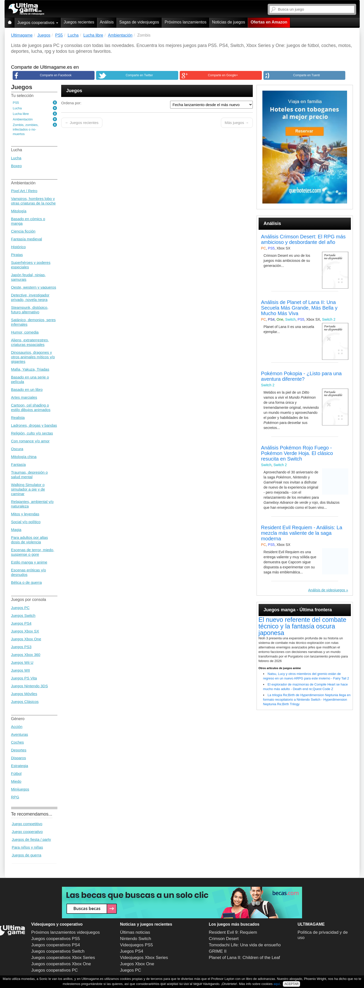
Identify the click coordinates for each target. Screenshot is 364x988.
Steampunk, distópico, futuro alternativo (30, 309)
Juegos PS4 (21, 623)
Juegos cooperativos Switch (58, 951)
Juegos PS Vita (24, 678)
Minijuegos (20, 789)
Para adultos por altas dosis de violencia (29, 539)
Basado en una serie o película (30, 379)
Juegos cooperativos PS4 (55, 945)
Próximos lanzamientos (185, 22)
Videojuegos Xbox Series (144, 957)
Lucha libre (21, 114)
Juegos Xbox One (26, 639)
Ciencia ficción (23, 231)
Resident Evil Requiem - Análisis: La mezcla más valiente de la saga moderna (301, 533)
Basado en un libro (27, 389)
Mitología (19, 211)
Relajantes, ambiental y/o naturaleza (32, 503)
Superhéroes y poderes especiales (31, 264)
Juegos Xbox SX (25, 631)
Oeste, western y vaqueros (33, 287)
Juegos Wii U (22, 662)
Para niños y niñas (27, 847)
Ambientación (23, 119)
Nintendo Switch (135, 938)
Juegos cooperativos (37, 22)
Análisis (107, 22)
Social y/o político (26, 522)
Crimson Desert (224, 938)
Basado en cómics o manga (28, 221)
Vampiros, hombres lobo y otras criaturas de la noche (33, 200)
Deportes (19, 750)
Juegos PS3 (21, 647)
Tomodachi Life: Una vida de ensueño (245, 945)
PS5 (16, 103)
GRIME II (217, 951)
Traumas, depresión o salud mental (29, 474)
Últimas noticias (135, 932)
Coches (17, 742)
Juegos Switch (23, 615)
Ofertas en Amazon (269, 22)
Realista (18, 417)
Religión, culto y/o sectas (32, 433)
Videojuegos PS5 (136, 945)
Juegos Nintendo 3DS (29, 686)
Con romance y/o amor (30, 441)
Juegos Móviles (24, 694)
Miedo (16, 781)
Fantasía (18, 464)
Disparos (18, 758)
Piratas (17, 254)
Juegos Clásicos (25, 701)
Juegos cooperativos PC (54, 970)
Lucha (17, 108)
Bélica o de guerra (26, 582)
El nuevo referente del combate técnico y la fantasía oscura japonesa (302, 626)
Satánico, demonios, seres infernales (33, 322)
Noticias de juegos (228, 22)
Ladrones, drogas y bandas (34, 425)
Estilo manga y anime (29, 562)
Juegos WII (20, 670)
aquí (277, 984)
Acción (16, 726)
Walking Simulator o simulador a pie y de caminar (28, 489)
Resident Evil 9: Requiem (233, 932)
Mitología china (24, 456)
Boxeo (16, 166)
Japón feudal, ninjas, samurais (28, 277)
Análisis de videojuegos (326, 590)
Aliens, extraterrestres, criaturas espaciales (30, 342)
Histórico (18, 247)
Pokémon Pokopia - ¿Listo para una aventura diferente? (301, 376)
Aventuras (19, 734)
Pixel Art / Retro (24, 191)
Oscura (17, 449)
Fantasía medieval (26, 239)
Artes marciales (24, 397)
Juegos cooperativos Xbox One (61, 963)
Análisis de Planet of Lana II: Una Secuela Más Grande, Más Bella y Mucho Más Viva (299, 307)
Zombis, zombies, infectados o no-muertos (26, 129)
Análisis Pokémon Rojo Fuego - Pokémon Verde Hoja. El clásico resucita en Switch (297, 453)
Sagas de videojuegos (139, 22)
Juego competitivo (27, 824)
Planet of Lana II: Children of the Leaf (244, 957)
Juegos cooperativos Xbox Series (63, 957)
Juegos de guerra (26, 855)
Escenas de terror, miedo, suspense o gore (32, 552)
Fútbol (16, 773)
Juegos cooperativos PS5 (55, 938)
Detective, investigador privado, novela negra (30, 297)
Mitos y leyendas (25, 514)
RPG (15, 797)
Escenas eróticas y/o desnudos (28, 572)
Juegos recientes (79, 22)
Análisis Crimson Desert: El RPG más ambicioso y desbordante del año (303, 239)
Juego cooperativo (27, 831)
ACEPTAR (291, 984)
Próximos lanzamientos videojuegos (65, 932)
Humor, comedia (25, 332)
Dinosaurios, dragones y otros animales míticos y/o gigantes (33, 357)
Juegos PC (20, 607)
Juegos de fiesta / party (31, 839)
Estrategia (19, 766)
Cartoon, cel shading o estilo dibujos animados (31, 407)
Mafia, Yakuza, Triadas (30, 369)
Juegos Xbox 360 (25, 654)
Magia (16, 529)
